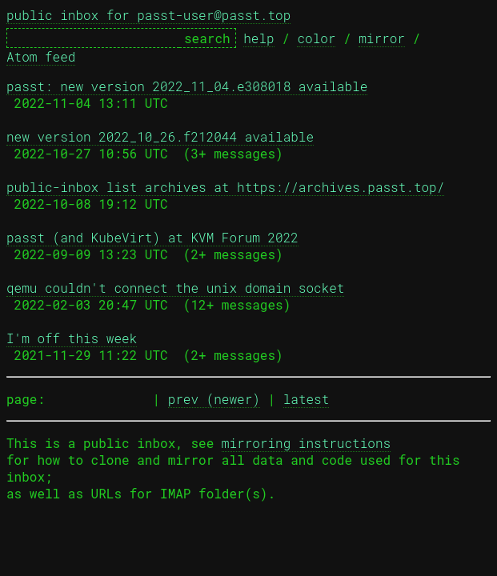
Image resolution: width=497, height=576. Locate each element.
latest (306, 398)
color (316, 38)
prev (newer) (214, 398)
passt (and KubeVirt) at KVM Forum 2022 (152, 237)
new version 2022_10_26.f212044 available (160, 136)
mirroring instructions (306, 442)
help (258, 38)
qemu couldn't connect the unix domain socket (175, 287)
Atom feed (40, 56)
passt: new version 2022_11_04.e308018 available (186, 86)
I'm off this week (71, 338)
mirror (382, 38)
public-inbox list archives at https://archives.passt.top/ (225, 186)
